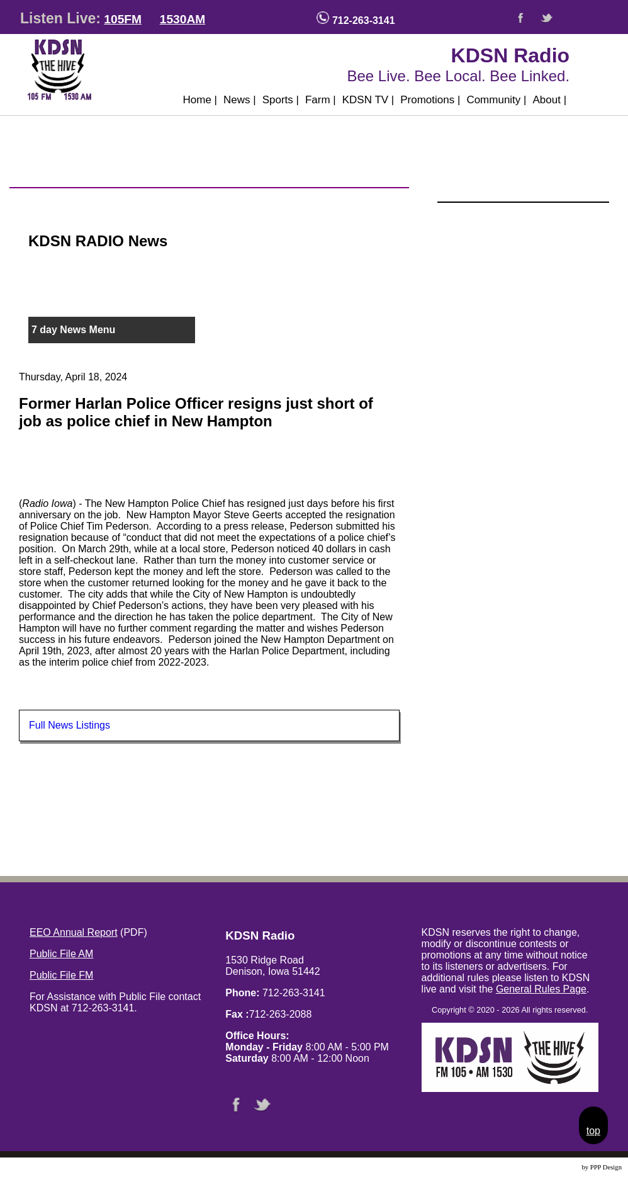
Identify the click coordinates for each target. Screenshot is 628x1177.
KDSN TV (368, 100)
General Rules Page (541, 989)
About (549, 100)
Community (496, 100)
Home (199, 100)
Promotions (430, 100)
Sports (280, 100)
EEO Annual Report (74, 932)
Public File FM (61, 975)
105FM (123, 19)
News (239, 100)
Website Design (559, 1167)
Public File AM (61, 953)
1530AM (183, 19)
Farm (320, 100)
